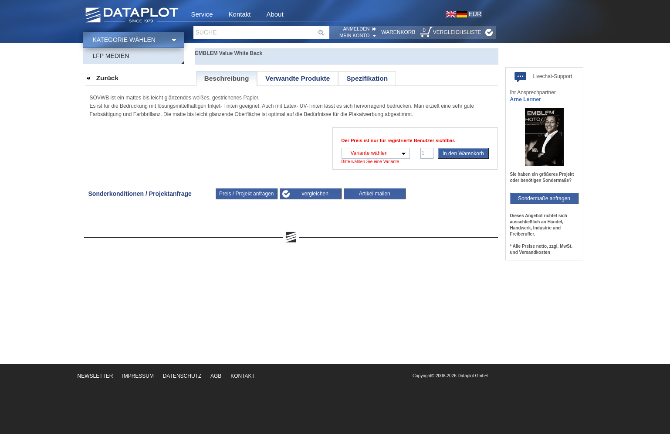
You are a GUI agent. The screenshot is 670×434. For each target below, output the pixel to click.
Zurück (107, 78)
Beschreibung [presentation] (226, 78)
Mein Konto (354, 35)
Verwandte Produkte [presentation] (297, 78)
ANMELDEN (356, 28)
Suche (206, 32)
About (274, 14)
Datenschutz (182, 376)
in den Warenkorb (463, 153)
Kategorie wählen (124, 39)
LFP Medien (111, 55)
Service (202, 14)
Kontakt (240, 14)
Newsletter (95, 376)
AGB (215, 376)
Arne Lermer (525, 99)
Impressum (138, 376)
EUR (475, 14)
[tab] (226, 78)
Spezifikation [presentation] (367, 78)
